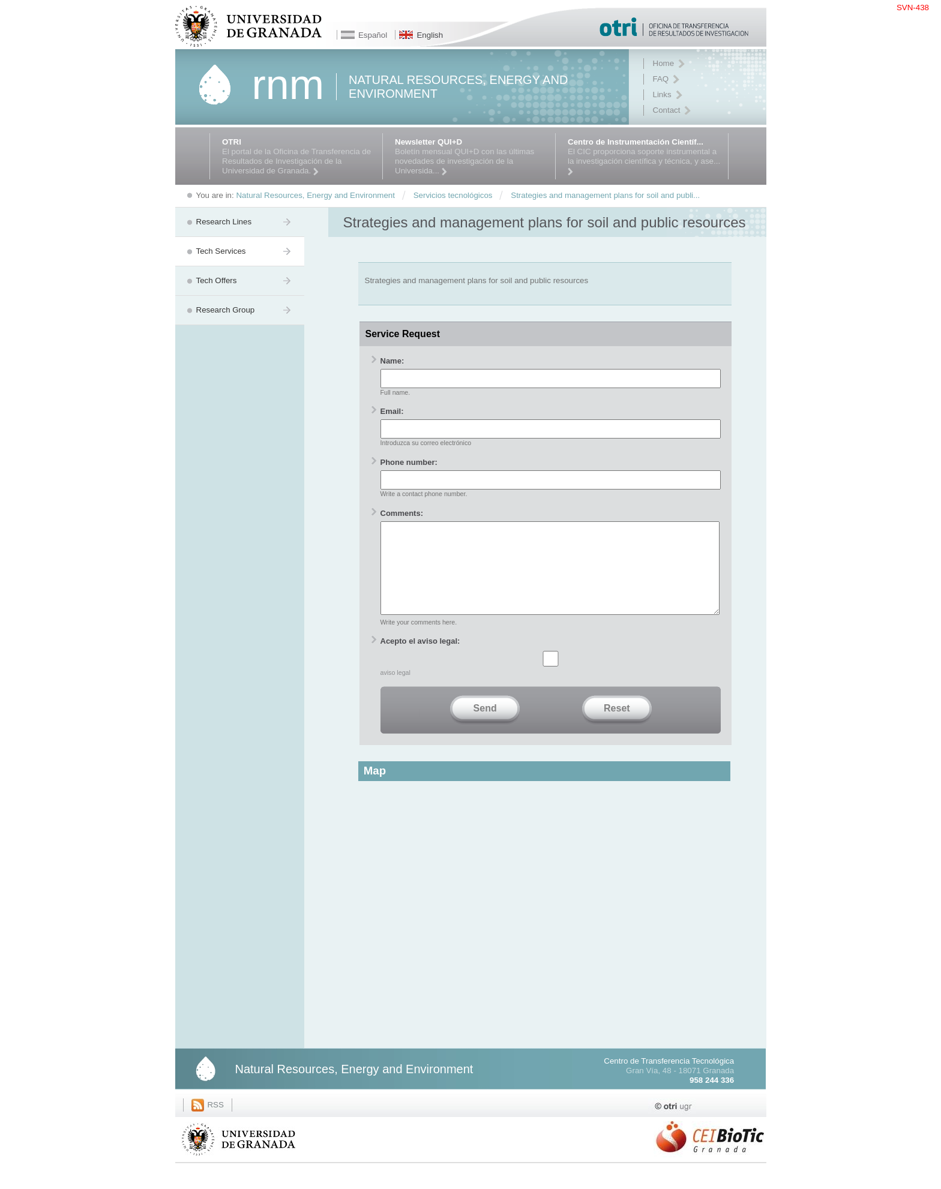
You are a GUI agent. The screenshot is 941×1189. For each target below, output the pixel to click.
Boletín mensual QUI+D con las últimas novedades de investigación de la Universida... (472, 156)
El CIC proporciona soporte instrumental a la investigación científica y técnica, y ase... (645, 156)
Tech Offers (216, 280)
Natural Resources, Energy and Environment (354, 1087)
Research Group (225, 309)
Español (372, 35)
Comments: (402, 513)
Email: (392, 411)
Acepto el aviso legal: (420, 658)
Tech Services (221, 251)
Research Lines (224, 221)
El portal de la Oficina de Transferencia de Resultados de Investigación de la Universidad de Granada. (299, 156)
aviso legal (395, 690)
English (429, 35)
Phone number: (408, 462)
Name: (392, 360)
